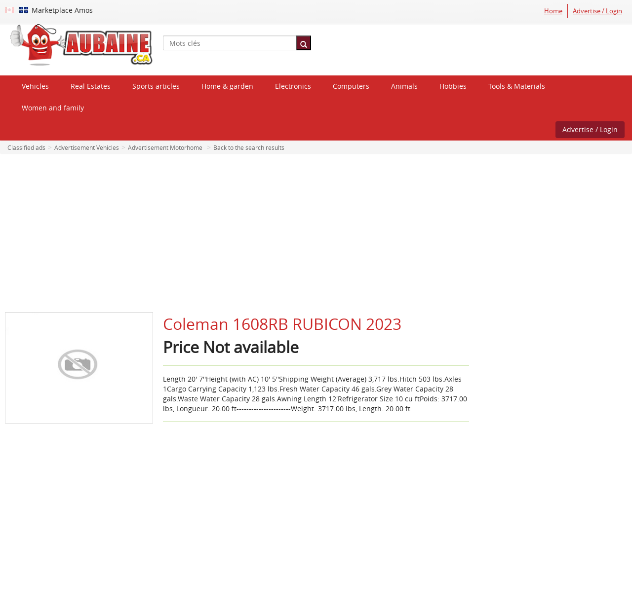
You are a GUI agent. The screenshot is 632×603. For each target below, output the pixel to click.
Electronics (293, 86)
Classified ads (26, 147)
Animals (404, 86)
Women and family (53, 107)
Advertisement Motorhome (165, 147)
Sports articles (156, 86)
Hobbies (453, 86)
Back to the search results (248, 147)
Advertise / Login (597, 10)
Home (553, 10)
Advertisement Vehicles (86, 147)
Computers (351, 86)
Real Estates (91, 86)
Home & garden (227, 86)
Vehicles (35, 86)
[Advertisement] (316, 233)
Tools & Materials (516, 86)
